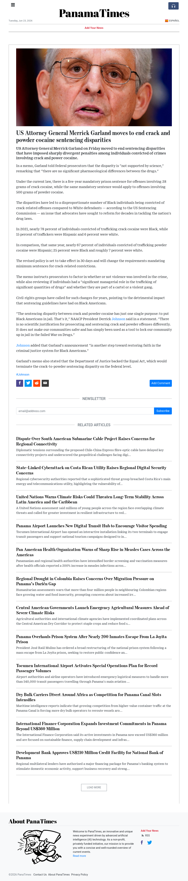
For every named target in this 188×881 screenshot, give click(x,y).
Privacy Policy (79, 874)
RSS (145, 835)
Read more (79, 856)
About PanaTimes (59, 874)
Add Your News (94, 28)
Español (172, 20)
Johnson (118, 319)
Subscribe (162, 411)
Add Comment (160, 383)
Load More (94, 787)
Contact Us (40, 874)
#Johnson (22, 374)
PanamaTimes (94, 13)
